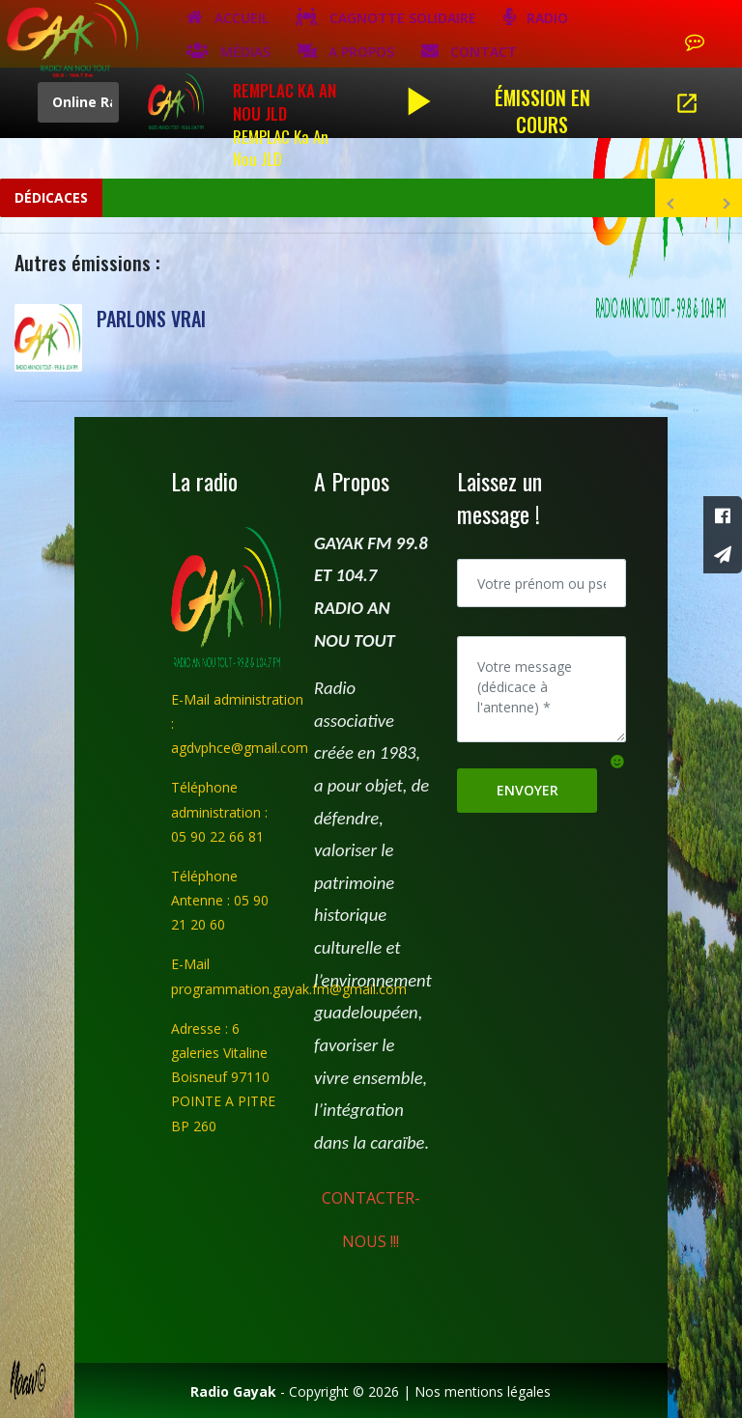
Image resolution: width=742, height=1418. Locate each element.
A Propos (346, 50)
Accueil (227, 16)
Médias (228, 50)
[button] (617, 760)
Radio (535, 16)
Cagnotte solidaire (386, 16)
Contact (469, 50)
